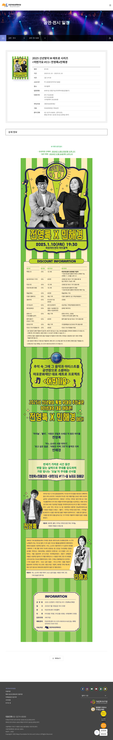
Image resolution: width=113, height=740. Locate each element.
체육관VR (103, 734)
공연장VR (103, 730)
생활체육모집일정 (103, 725)
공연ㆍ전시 (12, 38)
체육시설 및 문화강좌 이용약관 (14, 694)
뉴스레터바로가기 (103, 719)
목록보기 (56, 658)
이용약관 (8, 691)
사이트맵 (8, 700)
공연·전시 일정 (34, 38)
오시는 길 (8, 703)
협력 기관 (85, 695)
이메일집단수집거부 (11, 697)
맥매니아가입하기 (103, 713)
